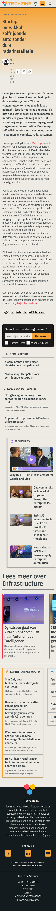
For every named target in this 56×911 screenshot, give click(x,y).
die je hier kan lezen (27, 303)
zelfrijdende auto (37, 312)
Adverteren (28, 885)
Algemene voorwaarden (28, 896)
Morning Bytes (17, 342)
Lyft (12, 312)
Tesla (18, 312)
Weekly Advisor (39, 342)
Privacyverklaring (28, 899)
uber (25, 312)
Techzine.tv (22, 441)
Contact (28, 892)
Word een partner (28, 881)
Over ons (28, 889)
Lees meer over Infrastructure (24, 579)
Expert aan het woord (25, 671)
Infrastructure (19, 14)
